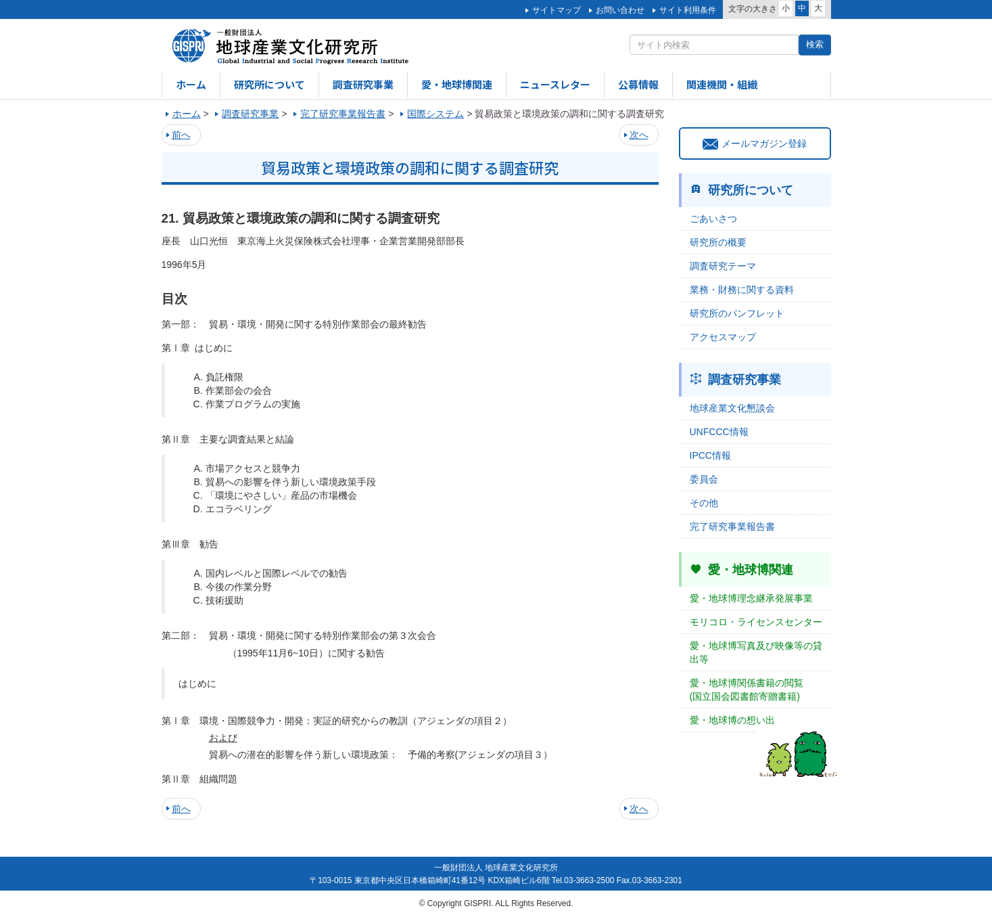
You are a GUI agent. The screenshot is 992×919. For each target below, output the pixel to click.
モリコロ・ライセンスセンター (756, 622)
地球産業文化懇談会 (732, 408)
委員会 (704, 479)
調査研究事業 (363, 84)
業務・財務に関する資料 (742, 289)
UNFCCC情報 (719, 431)
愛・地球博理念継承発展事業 (751, 598)
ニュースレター (555, 84)
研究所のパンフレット (737, 313)
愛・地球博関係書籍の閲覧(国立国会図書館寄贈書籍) (746, 689)
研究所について (269, 84)
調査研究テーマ (723, 266)
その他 (704, 502)
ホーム (191, 84)
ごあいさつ (713, 218)
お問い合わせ (620, 10)
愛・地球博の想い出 (732, 720)
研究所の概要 (718, 242)
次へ (639, 134)
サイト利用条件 (687, 10)
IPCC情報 (710, 455)
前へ (181, 134)
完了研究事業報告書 (732, 526)
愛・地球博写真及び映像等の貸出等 (756, 652)
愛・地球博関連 (456, 84)
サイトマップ (556, 10)
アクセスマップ (723, 337)
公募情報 (638, 84)
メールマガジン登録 (755, 143)
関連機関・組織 (721, 84)
